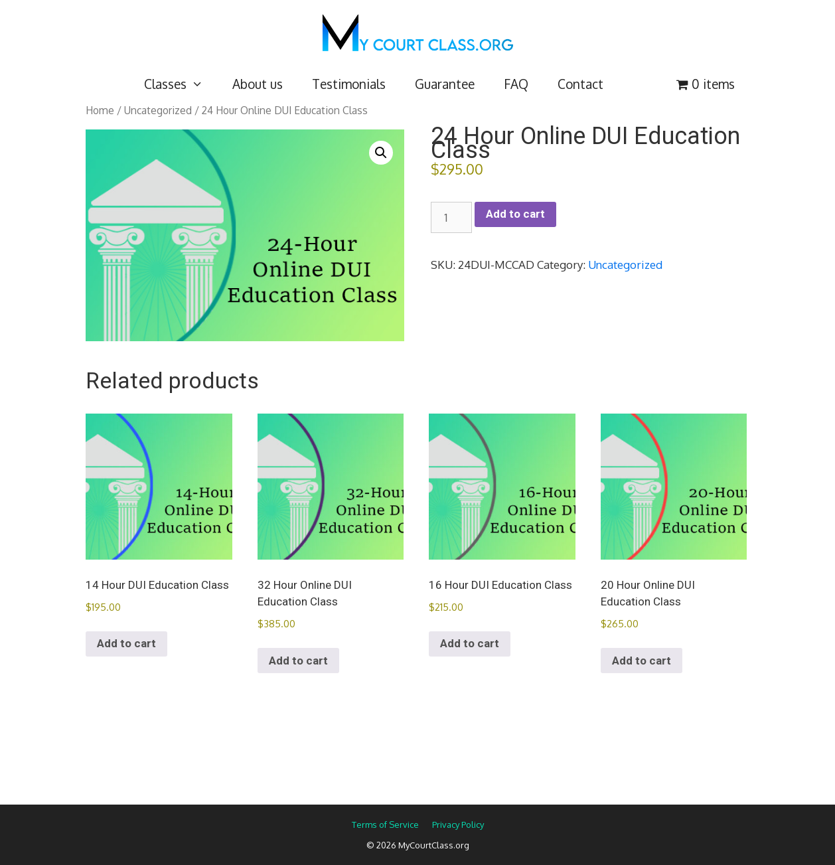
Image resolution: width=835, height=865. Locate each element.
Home (100, 110)
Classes (181, 83)
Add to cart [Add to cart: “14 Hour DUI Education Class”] (126, 643)
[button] (381, 153)
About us (257, 84)
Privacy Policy (458, 824)
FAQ (516, 84)
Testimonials (349, 84)
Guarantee (445, 84)
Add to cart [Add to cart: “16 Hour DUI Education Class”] (469, 643)
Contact (580, 84)
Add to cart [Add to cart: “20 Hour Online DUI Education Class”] (641, 660)
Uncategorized (158, 110)
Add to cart (515, 213)
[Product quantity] (451, 218)
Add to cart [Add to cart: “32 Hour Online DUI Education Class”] (298, 660)
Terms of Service (385, 824)
